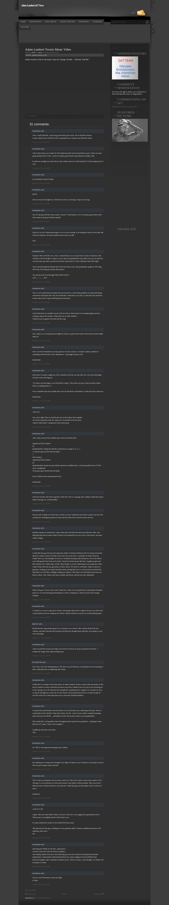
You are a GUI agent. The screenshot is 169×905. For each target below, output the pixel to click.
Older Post (99, 894)
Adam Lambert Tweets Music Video (48, 49)
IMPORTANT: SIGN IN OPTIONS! (124, 107)
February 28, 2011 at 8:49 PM (41, 884)
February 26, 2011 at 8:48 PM (41, 168)
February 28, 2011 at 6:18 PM (41, 866)
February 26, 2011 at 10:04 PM (41, 364)
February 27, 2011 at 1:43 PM (41, 736)
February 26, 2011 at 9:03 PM (41, 183)
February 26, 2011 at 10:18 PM (41, 486)
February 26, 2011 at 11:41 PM (41, 521)
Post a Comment (30, 890)
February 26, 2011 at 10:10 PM (41, 401)
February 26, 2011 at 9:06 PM (41, 203)
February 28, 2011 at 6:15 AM (41, 769)
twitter (34, 52)
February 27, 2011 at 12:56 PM (41, 673)
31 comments (31, 116)
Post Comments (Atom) (43, 898)
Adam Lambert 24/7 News (32, 5)
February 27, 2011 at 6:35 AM (41, 599)
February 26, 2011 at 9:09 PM (41, 221)
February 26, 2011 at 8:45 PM (41, 142)
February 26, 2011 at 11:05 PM (41, 503)
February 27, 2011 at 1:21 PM (41, 699)
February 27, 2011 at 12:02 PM (41, 655)
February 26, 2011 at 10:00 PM (41, 340)
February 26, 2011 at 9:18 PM (41, 282)
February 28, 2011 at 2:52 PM (41, 798)
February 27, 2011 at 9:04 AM (41, 617)
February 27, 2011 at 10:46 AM (41, 638)
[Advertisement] (66, 13)
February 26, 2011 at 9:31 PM (41, 302)
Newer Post (30, 894)
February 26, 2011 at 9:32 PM (41, 323)
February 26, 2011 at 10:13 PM (41, 427)
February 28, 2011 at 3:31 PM (41, 838)
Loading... (115, 48)
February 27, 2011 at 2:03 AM (41, 579)
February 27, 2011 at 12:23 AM (41, 542)
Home (65, 894)
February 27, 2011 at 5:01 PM (41, 751)
